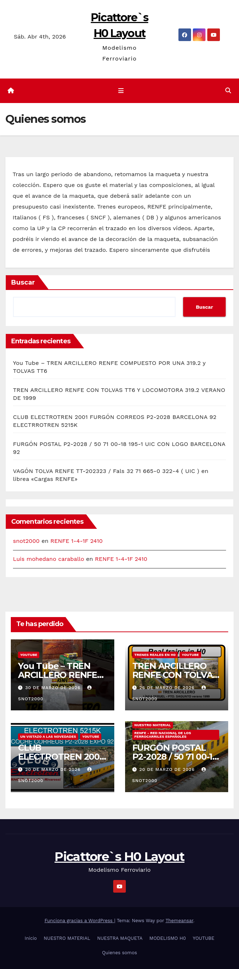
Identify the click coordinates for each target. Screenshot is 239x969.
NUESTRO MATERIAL (152, 725)
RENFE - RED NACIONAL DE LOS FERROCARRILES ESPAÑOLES (162, 734)
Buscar (23, 282)
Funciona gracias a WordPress (79, 920)
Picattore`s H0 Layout (119, 856)
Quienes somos (119, 952)
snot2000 (26, 540)
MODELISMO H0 (167, 938)
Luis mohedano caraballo (48, 558)
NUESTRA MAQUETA (119, 938)
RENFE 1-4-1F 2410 (76, 540)
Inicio (31, 938)
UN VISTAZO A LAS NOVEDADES (48, 736)
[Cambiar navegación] (120, 91)
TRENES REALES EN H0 (155, 655)
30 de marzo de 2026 (53, 687)
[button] (228, 90)
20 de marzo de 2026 (53, 769)
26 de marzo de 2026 (167, 687)
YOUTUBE (28, 655)
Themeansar (179, 920)
